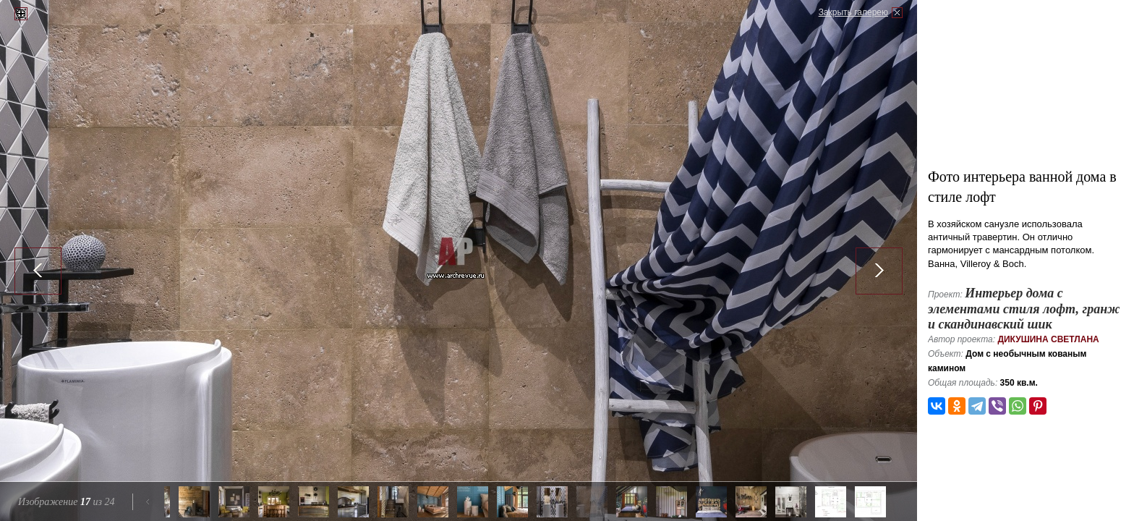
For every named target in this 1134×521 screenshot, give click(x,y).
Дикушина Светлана (1048, 339)
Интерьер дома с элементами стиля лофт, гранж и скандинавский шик (1024, 308)
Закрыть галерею (853, 12)
